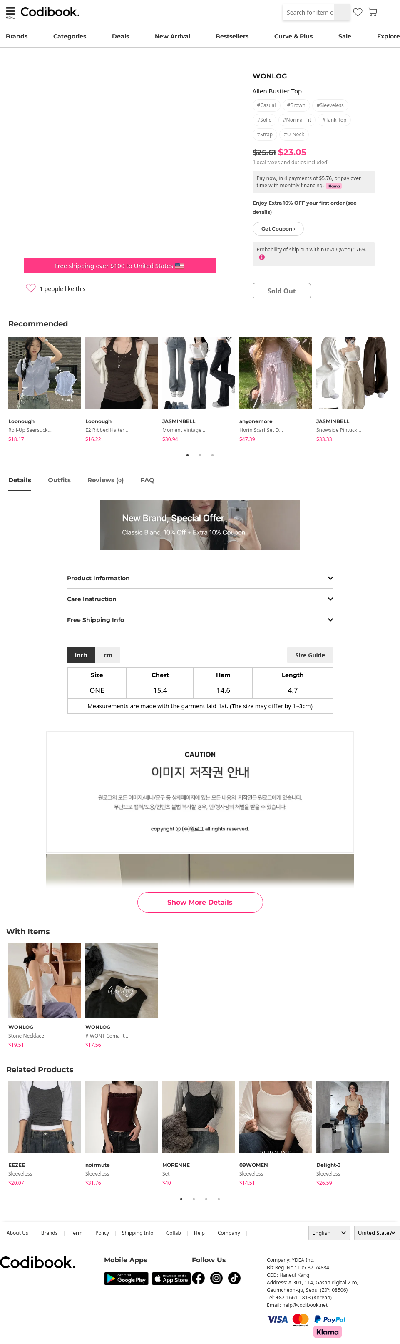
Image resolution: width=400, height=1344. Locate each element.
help (199, 1232)
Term (77, 1232)
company (229, 1232)
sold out (282, 291)
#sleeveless (330, 105)
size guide (310, 655)
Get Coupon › (278, 229)
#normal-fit (297, 119)
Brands (16, 36)
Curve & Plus (293, 36)
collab (173, 1232)
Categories (69, 36)
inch (81, 655)
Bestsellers (232, 36)
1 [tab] (188, 455)
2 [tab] (200, 455)
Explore (388, 36)
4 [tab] (219, 1199)
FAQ (147, 480)
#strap (265, 134)
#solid (264, 119)
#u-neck (294, 134)
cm (108, 655)
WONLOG (270, 76)
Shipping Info (138, 1232)
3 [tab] (213, 455)
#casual (266, 105)
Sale (344, 36)
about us (17, 1232)
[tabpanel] (46, 391)
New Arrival (172, 36)
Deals (120, 36)
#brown (296, 105)
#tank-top (334, 119)
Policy (102, 1232)
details (19, 480)
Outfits (59, 480)
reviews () (105, 480)
